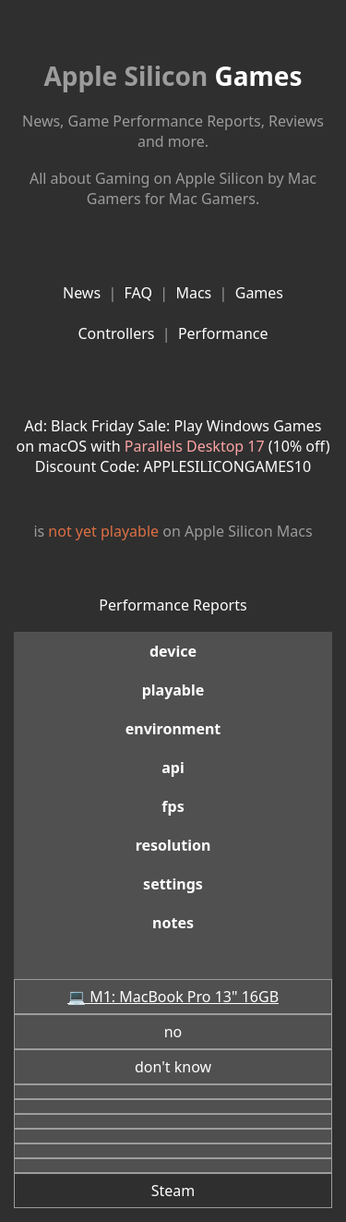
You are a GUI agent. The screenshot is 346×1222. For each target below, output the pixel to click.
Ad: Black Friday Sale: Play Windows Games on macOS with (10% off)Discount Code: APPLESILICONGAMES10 (173, 446)
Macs (193, 293)
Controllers (116, 333)
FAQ (138, 293)
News (82, 293)
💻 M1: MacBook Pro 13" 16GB (173, 996)
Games (172, 75)
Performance (223, 333)
